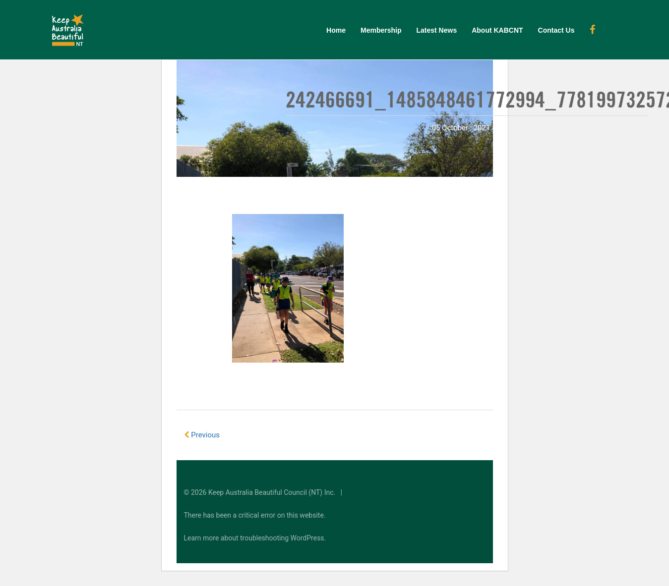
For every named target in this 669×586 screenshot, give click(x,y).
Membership (381, 30)
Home (336, 30)
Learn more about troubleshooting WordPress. (255, 538)
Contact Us (556, 30)
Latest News (436, 30)
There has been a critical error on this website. (255, 515)
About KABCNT (497, 30)
